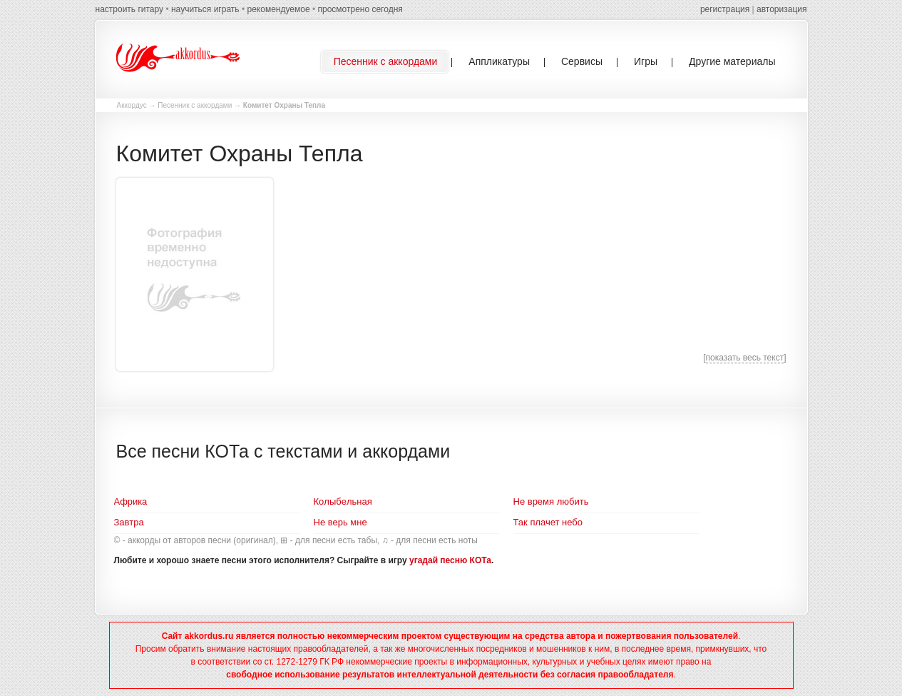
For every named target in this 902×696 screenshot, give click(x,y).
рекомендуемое (278, 9)
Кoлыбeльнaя (343, 501)
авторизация (781, 9)
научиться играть (205, 9)
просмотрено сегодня (359, 9)
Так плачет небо (548, 522)
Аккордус (132, 105)
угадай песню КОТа (450, 560)
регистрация (724, 9)
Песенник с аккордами (195, 105)
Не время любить (551, 501)
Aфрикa (131, 501)
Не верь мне (340, 522)
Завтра (129, 522)
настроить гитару (130, 9)
